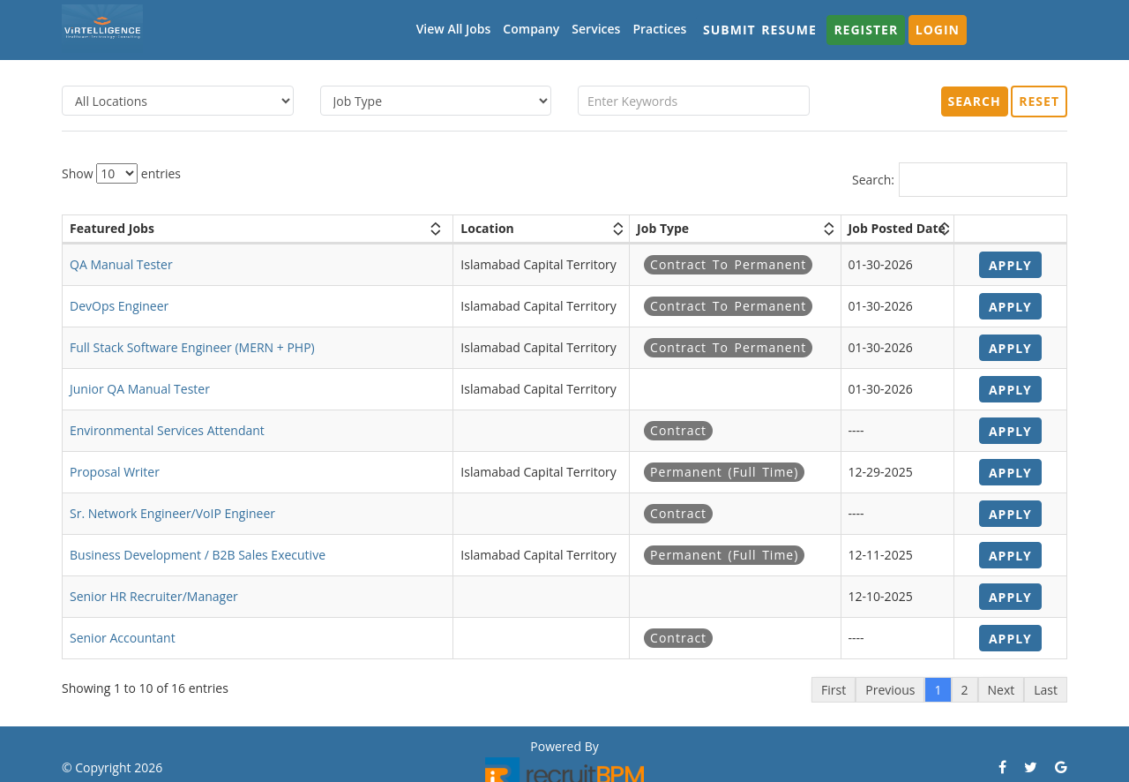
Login (938, 29)
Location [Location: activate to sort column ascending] (486, 228)
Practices (659, 28)
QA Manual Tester (121, 264)
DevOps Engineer (119, 305)
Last (1046, 689)
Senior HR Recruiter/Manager (154, 596)
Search (974, 101)
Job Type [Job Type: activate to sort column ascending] (663, 228)
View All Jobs (453, 28)
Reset (1039, 101)
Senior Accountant (123, 637)
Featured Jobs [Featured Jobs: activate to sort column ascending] (112, 228)
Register (866, 29)
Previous (890, 689)
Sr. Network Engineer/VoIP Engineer (172, 513)
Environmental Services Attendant (167, 430)
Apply (1010, 265)
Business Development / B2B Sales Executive (197, 554)
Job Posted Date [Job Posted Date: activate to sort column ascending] (897, 228)
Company (531, 28)
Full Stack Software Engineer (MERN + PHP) (192, 347)
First (833, 689)
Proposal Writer (115, 471)
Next (1001, 689)
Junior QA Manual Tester (140, 388)
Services (596, 28)
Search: (959, 179)
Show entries (121, 173)
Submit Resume (760, 29)
